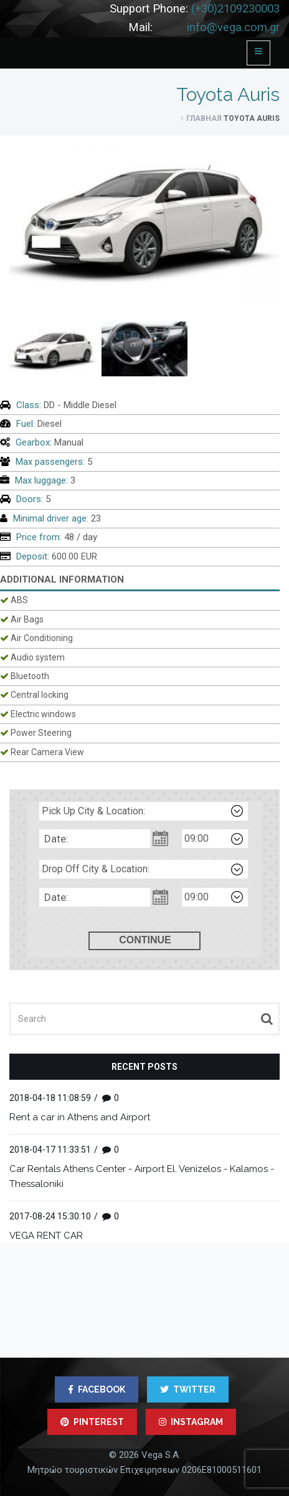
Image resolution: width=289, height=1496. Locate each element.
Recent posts (144, 1067)
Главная (204, 118)
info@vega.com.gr (233, 27)
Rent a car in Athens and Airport (79, 1117)
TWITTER (188, 1389)
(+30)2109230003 (235, 9)
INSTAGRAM (191, 1422)
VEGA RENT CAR (46, 1235)
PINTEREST (92, 1422)
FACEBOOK (96, 1389)
